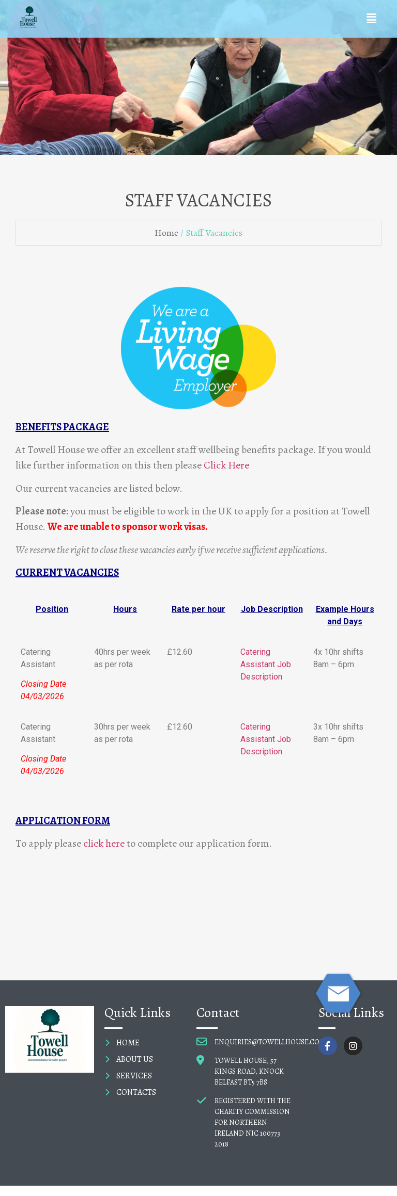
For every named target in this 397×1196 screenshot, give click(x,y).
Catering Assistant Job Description (265, 664)
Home (166, 233)
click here (104, 843)
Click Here (226, 465)
